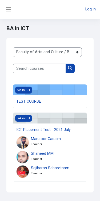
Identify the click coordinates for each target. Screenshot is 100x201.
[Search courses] (39, 68)
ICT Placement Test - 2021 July (43, 129)
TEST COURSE (28, 101)
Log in (90, 9)
